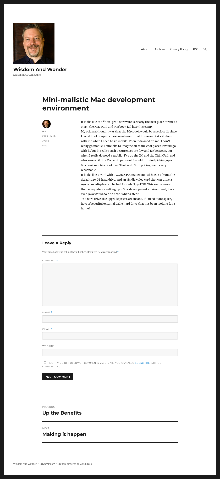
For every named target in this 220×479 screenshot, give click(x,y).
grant (45, 131)
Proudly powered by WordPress (75, 464)
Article (46, 140)
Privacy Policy (179, 49)
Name (47, 312)
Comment (50, 260)
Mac (44, 145)
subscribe (142, 362)
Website (48, 346)
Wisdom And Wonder (40, 69)
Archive (160, 49)
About (145, 49)
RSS (196, 49)
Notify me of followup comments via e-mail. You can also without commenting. (102, 364)
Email (47, 329)
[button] (205, 49)
